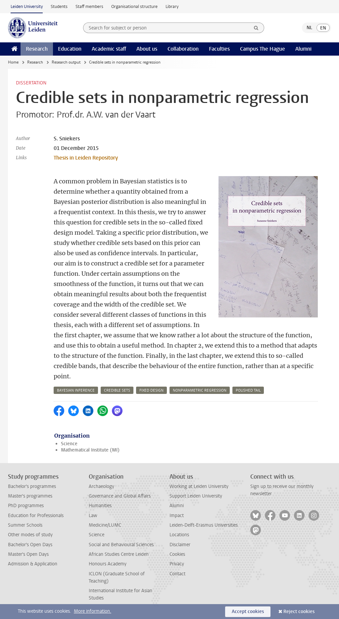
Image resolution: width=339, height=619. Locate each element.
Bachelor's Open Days (30, 545)
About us (146, 48)
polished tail (248, 390)
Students (59, 6)
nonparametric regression (199, 390)
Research (37, 48)
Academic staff (109, 48)
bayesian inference (76, 390)
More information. (92, 611)
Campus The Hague (262, 48)
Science (69, 444)
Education (69, 48)
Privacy (177, 564)
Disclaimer (180, 545)
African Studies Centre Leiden (119, 554)
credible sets (117, 390)
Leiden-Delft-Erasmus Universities (204, 525)
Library (172, 6)
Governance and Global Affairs (120, 496)
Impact (177, 515)
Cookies (177, 554)
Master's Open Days (28, 554)
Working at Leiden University (199, 486)
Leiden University (27, 6)
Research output (66, 62)
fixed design (151, 390)
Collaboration (183, 48)
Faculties (219, 48)
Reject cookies (299, 611)
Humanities (100, 505)
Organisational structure (134, 6)
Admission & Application (32, 564)
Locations (179, 535)
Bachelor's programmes (32, 486)
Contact (177, 574)
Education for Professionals (36, 515)
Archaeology (101, 486)
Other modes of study (30, 535)
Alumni (303, 48)
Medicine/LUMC (105, 525)
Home (13, 62)
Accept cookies (248, 611)
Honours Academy (107, 564)
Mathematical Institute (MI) (90, 450)
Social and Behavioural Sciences (121, 545)
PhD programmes (26, 505)
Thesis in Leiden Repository (86, 157)
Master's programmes (30, 496)
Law (93, 515)
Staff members (89, 6)
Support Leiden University (196, 496)
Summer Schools (25, 525)
